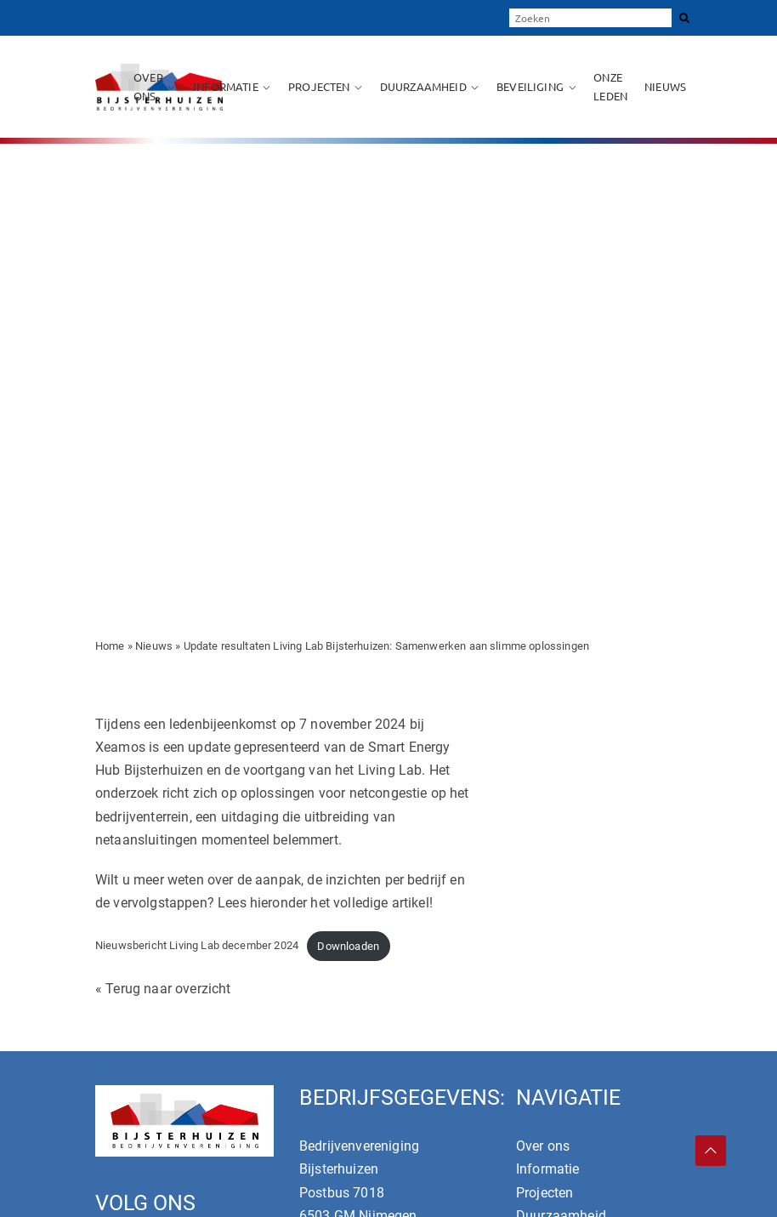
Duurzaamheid (423, 86)
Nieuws (665, 86)
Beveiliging (530, 86)
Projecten (318, 86)
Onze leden (610, 86)
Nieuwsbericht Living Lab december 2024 (196, 946)
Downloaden (348, 946)
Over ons (148, 86)
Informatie (225, 86)
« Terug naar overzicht (163, 989)
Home (110, 646)
